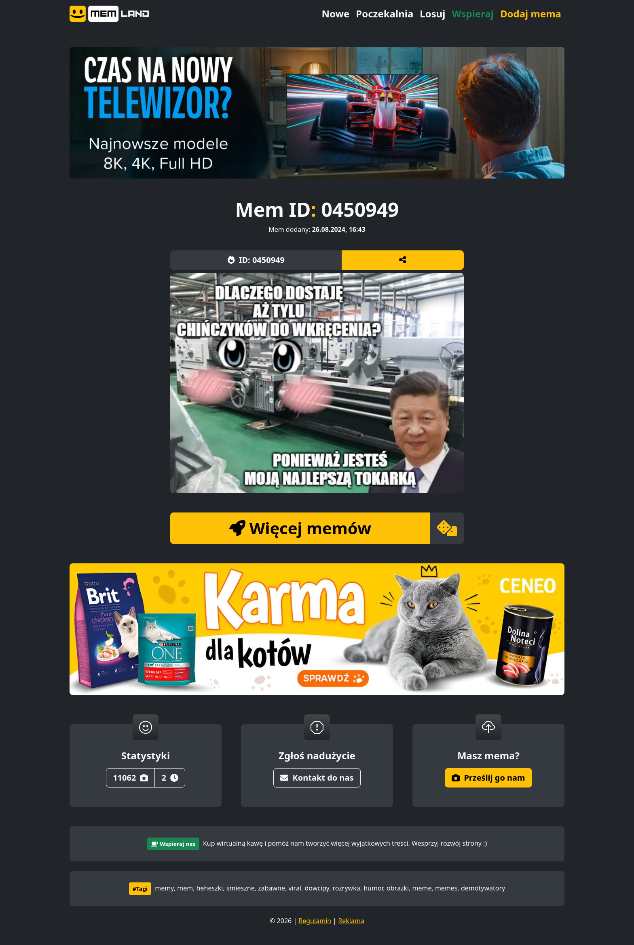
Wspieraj (473, 13)
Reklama (351, 920)
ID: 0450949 (256, 259)
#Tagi (140, 888)
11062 (130, 777)
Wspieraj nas (173, 844)
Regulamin (314, 920)
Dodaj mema (530, 13)
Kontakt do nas (316, 777)
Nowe (335, 13)
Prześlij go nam (488, 777)
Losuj (432, 13)
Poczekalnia (384, 13)
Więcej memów (300, 528)
